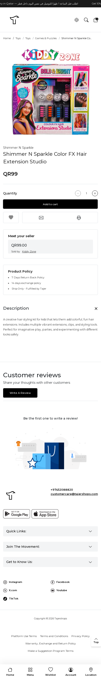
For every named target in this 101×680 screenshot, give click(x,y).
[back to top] (96, 640)
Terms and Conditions (54, 636)
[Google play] (16, 513)
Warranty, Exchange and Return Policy (50, 643)
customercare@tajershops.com (74, 494)
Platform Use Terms (24, 636)
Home (7, 38)
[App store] (45, 513)
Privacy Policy (80, 636)
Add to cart (50, 204)
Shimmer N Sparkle (18, 148)
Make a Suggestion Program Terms (50, 650)
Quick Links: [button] (16, 531)
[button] (86, 20)
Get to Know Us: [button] (19, 562)
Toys (18, 38)
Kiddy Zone (29, 251)
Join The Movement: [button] (23, 547)
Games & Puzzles (46, 38)
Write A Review (20, 392)
